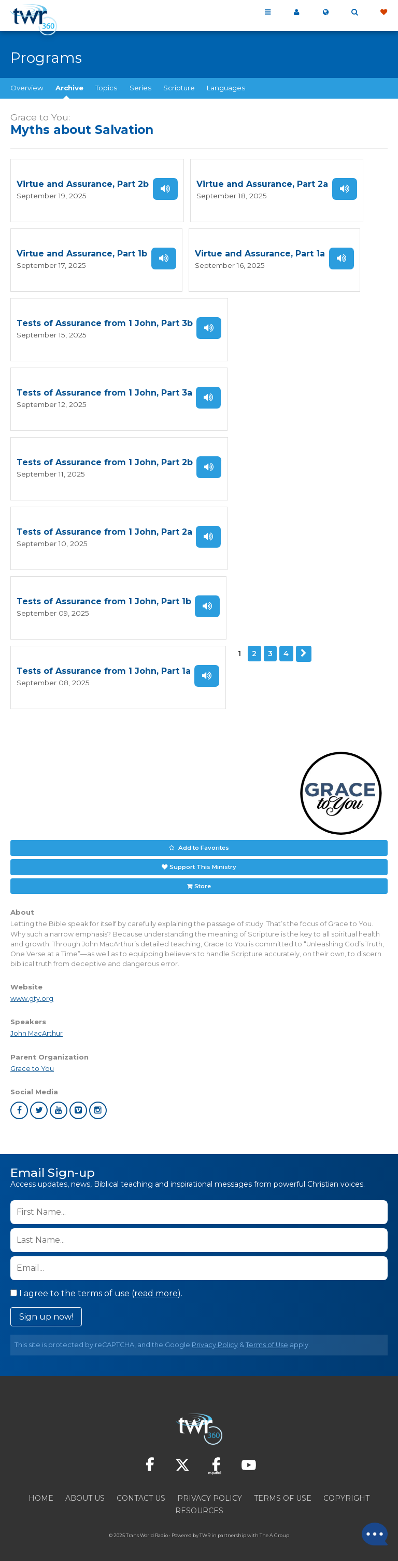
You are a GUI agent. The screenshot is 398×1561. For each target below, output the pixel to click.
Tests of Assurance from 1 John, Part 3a (104, 391)
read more (156, 1288)
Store (202, 880)
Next (303, 650)
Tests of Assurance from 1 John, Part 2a (104, 529)
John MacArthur (36, 1028)
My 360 (296, 12)
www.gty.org (31, 993)
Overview (27, 88)
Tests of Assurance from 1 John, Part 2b (105, 460)
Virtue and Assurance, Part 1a (260, 253)
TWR (205, 1529)
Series (140, 88)
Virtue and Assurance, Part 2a (262, 184)
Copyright (346, 1492)
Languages (226, 88)
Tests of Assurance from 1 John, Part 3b (105, 322)
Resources (199, 1505)
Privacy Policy (215, 1339)
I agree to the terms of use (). (96, 1288)
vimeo (78, 1105)
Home (41, 1492)
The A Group (274, 1529)
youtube (58, 1105)
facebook (19, 1105)
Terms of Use (267, 1339)
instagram (98, 1105)
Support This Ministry (202, 861)
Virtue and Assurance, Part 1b (82, 253)
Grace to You (32, 1063)
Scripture (179, 88)
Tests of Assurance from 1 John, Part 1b (104, 598)
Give (383, 12)
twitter (39, 1105)
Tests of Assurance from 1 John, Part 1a (104, 667)
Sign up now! (46, 1311)
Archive (69, 88)
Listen (165, 188)
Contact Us (141, 1492)
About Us (85, 1492)
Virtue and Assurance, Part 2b (83, 184)
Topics (106, 88)
